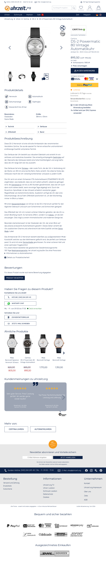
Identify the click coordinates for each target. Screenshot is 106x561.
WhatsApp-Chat (15, 303)
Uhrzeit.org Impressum (93, 487)
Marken (29, 15)
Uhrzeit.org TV (48, 485)
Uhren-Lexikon (49, 488)
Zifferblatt (12, 132)
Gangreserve (16, 185)
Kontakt (87, 483)
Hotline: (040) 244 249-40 (14, 2)
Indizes (51, 215)
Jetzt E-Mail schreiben (18, 323)
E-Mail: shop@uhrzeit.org (43, 2)
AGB (85, 500)
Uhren (7, 15)
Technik (11, 127)
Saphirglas (57, 157)
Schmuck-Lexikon (50, 491)
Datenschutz (48, 494)
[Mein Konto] (90, 8)
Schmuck (18, 15)
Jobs (86, 496)
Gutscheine (7, 489)
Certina (27, 358)
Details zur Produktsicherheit (18, 257)
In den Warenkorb (85, 71)
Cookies (46, 497)
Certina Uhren (16, 429)
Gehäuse (43, 127)
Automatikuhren (43, 429)
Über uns (87, 492)
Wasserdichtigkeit (18, 204)
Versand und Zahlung (11, 483)
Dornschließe (28, 242)
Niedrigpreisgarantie (19, 251)
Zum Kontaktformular (18, 317)
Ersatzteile (7, 486)
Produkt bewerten (14, 278)
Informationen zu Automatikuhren (19, 253)
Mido (12, 358)
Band (42, 132)
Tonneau (25, 168)
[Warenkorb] (99, 8)
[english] (100, 15)
